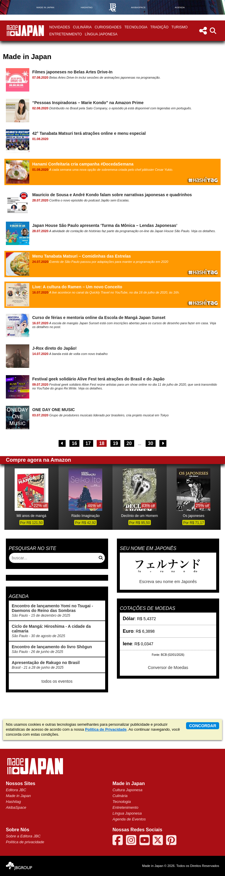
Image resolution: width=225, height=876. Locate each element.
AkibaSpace (16, 807)
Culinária (82, 27)
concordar (202, 725)
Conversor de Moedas (168, 667)
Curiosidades (108, 27)
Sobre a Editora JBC (23, 836)
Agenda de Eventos (129, 819)
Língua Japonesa (101, 34)
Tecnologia (135, 27)
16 (74, 443)
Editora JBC (16, 790)
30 (150, 443)
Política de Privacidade (106, 729)
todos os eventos (57, 681)
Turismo (179, 27)
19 (115, 443)
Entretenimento (65, 34)
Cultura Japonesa (127, 790)
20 (129, 443)
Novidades (59, 27)
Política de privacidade (25, 842)
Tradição (159, 27)
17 (88, 443)
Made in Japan (18, 796)
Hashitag (13, 801)
